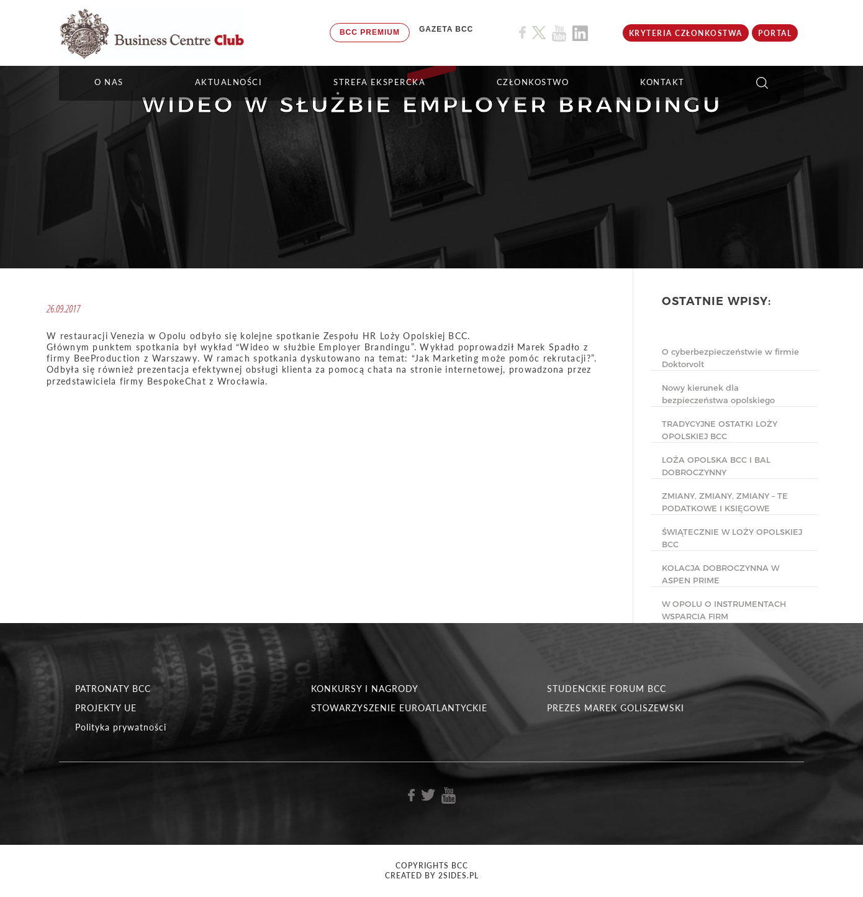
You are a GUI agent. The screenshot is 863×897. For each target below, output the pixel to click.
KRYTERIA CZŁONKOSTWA (686, 33)
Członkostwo (533, 82)
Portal (775, 33)
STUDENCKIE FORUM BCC (606, 688)
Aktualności (229, 82)
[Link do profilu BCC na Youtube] (559, 33)
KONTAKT (662, 82)
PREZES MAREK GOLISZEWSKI (615, 708)
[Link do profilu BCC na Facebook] (522, 32)
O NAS (109, 82)
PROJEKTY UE (106, 708)
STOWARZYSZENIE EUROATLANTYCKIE (399, 708)
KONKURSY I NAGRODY (364, 688)
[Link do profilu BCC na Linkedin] (580, 33)
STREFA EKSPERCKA (379, 82)
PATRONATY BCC (113, 688)
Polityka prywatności (120, 727)
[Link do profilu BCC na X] (539, 33)
